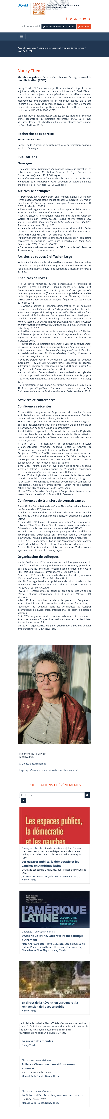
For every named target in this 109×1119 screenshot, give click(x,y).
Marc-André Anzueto (33, 943)
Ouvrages (27, 931)
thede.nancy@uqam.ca (32, 763)
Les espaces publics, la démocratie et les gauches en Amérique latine (50, 864)
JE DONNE (84, 26)
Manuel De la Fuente (33, 1076)
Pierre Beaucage (54, 943)
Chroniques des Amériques (36, 1060)
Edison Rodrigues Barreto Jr (64, 876)
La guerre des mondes (37, 1041)
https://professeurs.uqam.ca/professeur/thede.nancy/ (48, 770)
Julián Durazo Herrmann (35, 876)
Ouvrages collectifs (32, 848)
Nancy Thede (29, 879)
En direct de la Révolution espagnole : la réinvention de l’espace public (50, 1005)
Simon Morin (29, 950)
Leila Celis (70, 943)
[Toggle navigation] (22, 36)
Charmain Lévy (74, 947)
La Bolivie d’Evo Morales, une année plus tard (54, 1095)
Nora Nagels (43, 950)
